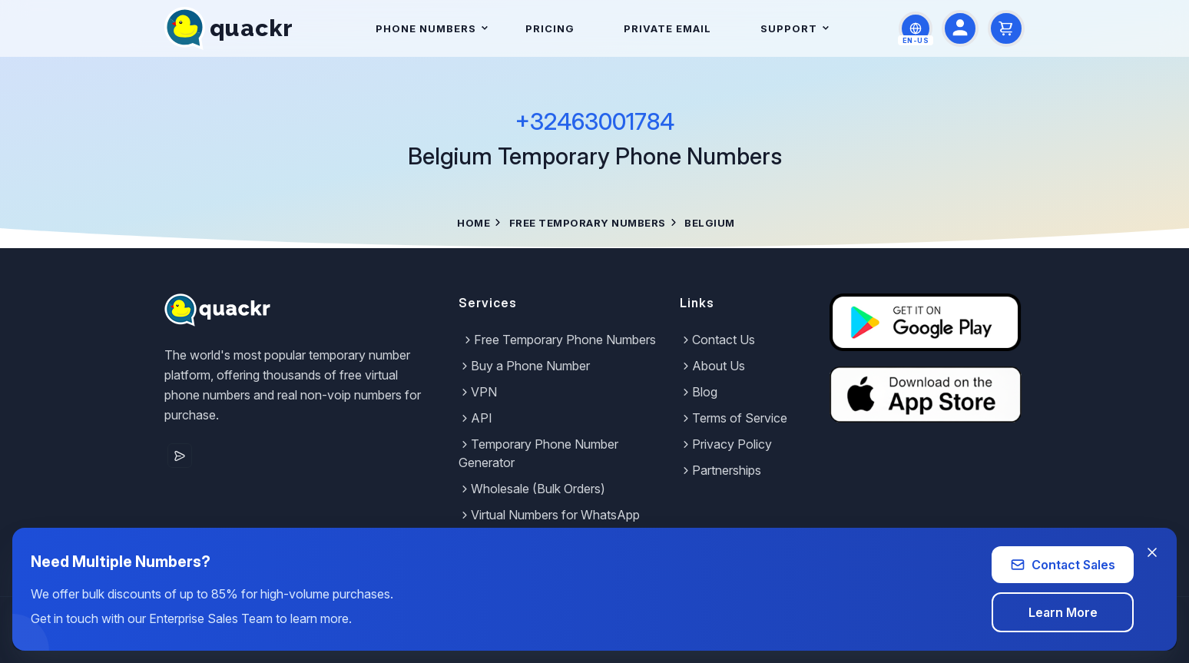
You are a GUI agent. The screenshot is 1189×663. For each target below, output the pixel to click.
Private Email (667, 28)
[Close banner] (1152, 552)
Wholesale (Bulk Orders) (532, 488)
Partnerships (720, 470)
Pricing (550, 28)
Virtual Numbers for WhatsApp (549, 514)
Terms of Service (733, 418)
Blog (698, 391)
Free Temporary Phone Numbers (559, 339)
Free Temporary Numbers (587, 223)
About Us (712, 365)
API (475, 418)
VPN (478, 391)
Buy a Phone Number (524, 365)
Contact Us (717, 339)
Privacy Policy (726, 444)
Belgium (709, 223)
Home (473, 223)
